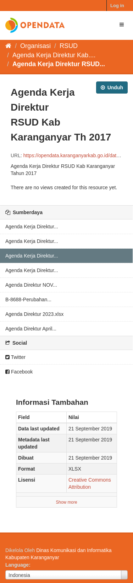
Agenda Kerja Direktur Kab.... (53, 55)
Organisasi (35, 45)
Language (17, 565)
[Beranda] (8, 45)
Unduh (112, 87)
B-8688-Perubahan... (28, 299)
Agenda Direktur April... (30, 329)
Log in (117, 5)
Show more (66, 502)
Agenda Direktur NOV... (31, 285)
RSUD (69, 45)
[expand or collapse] (122, 24)
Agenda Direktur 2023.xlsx (34, 314)
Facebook (19, 372)
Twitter (15, 357)
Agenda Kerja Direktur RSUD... (58, 64)
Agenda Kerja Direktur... (31, 226)
